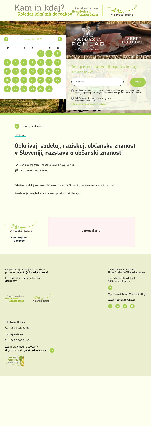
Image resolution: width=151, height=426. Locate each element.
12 (15, 71)
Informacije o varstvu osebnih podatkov (89, 104)
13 (23, 71)
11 (7, 71)
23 (49, 80)
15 (40, 71)
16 (49, 71)
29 (40, 89)
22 (40, 80)
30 (49, 89)
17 (57, 71)
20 (23, 80)
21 (32, 80)
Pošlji (138, 82)
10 (57, 62)
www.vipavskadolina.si (121, 299)
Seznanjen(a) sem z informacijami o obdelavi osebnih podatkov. (93, 99)
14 (32, 71)
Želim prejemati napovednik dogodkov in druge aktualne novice (29, 348)
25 (7, 89)
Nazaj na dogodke (29, 126)
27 (23, 89)
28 (32, 89)
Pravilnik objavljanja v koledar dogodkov (23, 279)
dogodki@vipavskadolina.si (32, 272)
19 (15, 80)
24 (57, 80)
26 (15, 89)
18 (7, 80)
